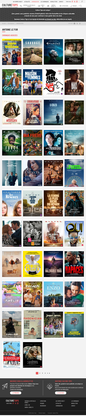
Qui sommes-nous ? (19, 1)
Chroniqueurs (36, 1)
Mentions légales (42, 414)
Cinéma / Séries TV (55, 5)
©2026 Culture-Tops (32, 414)
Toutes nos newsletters (16, 390)
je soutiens (60, 394)
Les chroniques (46, 1)
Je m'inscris (15, 394)
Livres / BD (44, 5)
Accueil (4, 24)
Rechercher (81, 6)
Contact (62, 1)
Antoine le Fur (19, 24)
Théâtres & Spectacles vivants (29, 5)
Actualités (28, 1)
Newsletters (54, 1)
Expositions (66, 6)
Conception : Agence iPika (53, 414)
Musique (76, 6)
